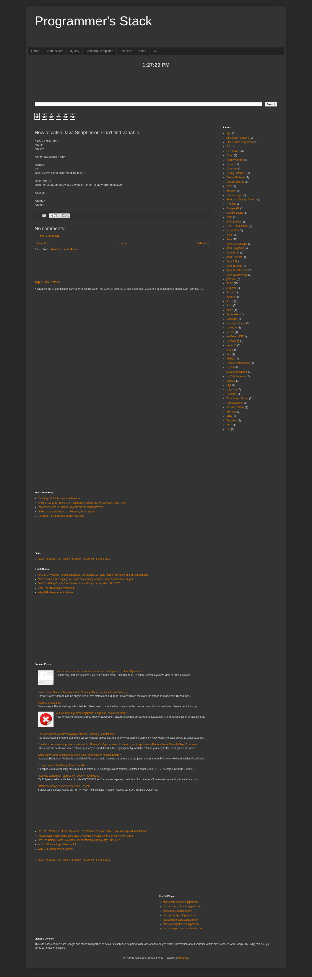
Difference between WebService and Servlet (63, 786)
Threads (231, 393)
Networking (232, 341)
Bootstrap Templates (99, 51)
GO (155, 51)
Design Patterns (235, 177)
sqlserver (231, 389)
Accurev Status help (49, 702)
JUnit (229, 305)
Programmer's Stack (93, 21)
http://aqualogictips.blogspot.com (182, 906)
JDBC (229, 283)
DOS (229, 186)
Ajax (228, 133)
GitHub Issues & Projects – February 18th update (66, 511)
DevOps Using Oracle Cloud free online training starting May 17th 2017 (79, 583)
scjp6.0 (230, 367)
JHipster (231, 287)
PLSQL (230, 358)
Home (35, 51)
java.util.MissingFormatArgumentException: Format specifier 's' (92, 713)
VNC (229, 416)
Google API (233, 208)
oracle (230, 349)
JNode (230, 292)
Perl (228, 354)
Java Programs (235, 248)
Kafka (142, 51)
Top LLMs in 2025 (47, 282)
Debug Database (236, 173)
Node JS (231, 345)
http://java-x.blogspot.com (177, 910)
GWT (229, 217)
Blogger (183, 957)
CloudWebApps (235, 159)
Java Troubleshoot (237, 270)
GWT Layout (233, 221)
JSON (229, 301)
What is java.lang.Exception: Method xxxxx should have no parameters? (79, 754)
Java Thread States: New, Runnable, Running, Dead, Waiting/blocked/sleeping (83, 692)
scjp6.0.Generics (236, 376)
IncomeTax (232, 230)
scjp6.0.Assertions (236, 371)
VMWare (231, 411)
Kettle (229, 310)
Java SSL (231, 261)
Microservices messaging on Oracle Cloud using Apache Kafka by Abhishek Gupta (85, 579)
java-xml (231, 279)
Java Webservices (236, 274)
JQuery (74, 51)
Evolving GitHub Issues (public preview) (61, 515)
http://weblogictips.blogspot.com (181, 924)
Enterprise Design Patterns (241, 199)
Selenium (126, 51)
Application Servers (237, 137)
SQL (229, 385)
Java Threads (234, 265)
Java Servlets (234, 256)
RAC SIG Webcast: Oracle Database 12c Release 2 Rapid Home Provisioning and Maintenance (93, 574)
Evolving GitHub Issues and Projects (59, 498)
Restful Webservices (238, 362)
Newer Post (42, 243)
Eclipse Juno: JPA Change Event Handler (62, 765)
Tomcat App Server (237, 398)
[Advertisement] (156, 84)
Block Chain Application (240, 142)
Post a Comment (49, 235)
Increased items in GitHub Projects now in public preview (70, 507)
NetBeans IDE (234, 336)
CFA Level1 (233, 151)
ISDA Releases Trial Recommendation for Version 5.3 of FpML (74, 558)
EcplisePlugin (234, 195)
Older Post (203, 243)
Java (229, 239)
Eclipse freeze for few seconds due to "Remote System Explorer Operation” (99, 671)
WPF (229, 424)
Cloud (229, 155)
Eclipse (230, 190)
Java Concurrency (236, 243)
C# (228, 146)
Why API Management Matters (55, 592)
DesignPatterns (235, 181)
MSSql (230, 332)
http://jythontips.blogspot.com (179, 915)
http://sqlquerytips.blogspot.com (181, 919)
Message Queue (235, 323)
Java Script (232, 252)
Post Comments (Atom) (64, 249)
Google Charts (234, 212)
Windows (231, 420)
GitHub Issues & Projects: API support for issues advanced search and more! (82, 502)
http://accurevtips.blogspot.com (180, 902)
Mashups (231, 318)
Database (231, 168)
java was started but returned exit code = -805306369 (68, 775)
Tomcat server (234, 402)
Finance (231, 203)
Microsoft (231, 327)
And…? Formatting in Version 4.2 (57, 588)
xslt (228, 429)
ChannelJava (54, 51)
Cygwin (230, 164)
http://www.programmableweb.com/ (183, 928)
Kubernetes (233, 314)
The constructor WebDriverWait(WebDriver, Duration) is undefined (76, 734)
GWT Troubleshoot (237, 226)
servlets (230, 380)
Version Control (235, 407)
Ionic (229, 234)
